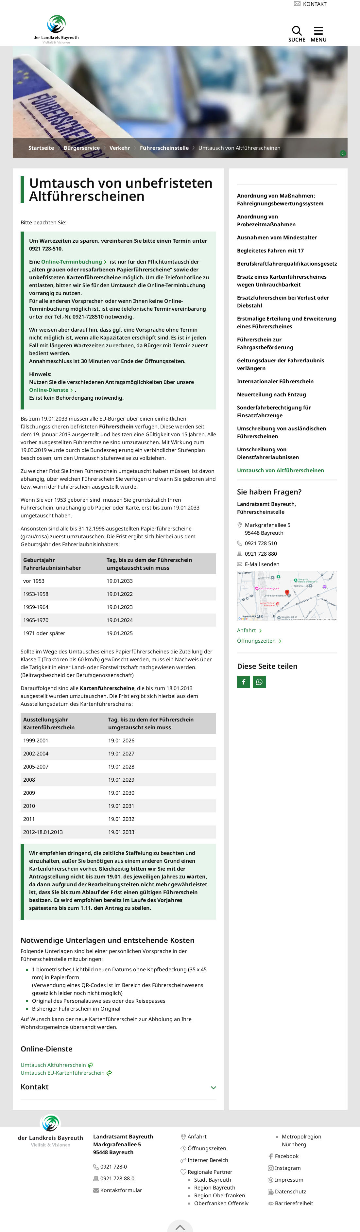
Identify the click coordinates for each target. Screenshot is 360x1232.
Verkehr (120, 149)
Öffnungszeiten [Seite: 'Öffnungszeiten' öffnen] (257, 642)
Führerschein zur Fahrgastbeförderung (265, 345)
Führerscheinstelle (164, 149)
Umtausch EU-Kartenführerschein (63, 1074)
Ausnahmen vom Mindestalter (277, 239)
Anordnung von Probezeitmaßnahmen (266, 222)
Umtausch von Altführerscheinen (280, 472)
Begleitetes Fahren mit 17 (270, 252)
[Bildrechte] (340, 152)
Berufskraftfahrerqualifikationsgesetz (287, 265)
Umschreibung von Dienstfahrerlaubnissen (268, 454)
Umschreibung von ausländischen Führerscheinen (281, 434)
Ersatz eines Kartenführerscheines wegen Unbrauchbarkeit (282, 282)
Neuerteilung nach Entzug (271, 396)
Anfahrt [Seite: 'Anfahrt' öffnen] (247, 631)
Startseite (41, 149)
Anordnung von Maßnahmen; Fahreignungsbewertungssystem (280, 201)
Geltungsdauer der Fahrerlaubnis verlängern (280, 365)
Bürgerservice (82, 149)
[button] (118, 1089)
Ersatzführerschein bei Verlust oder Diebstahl (283, 303)
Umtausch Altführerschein (53, 1066)
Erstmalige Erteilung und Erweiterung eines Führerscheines (286, 324)
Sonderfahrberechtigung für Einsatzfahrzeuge (274, 413)
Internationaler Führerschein (275, 383)
